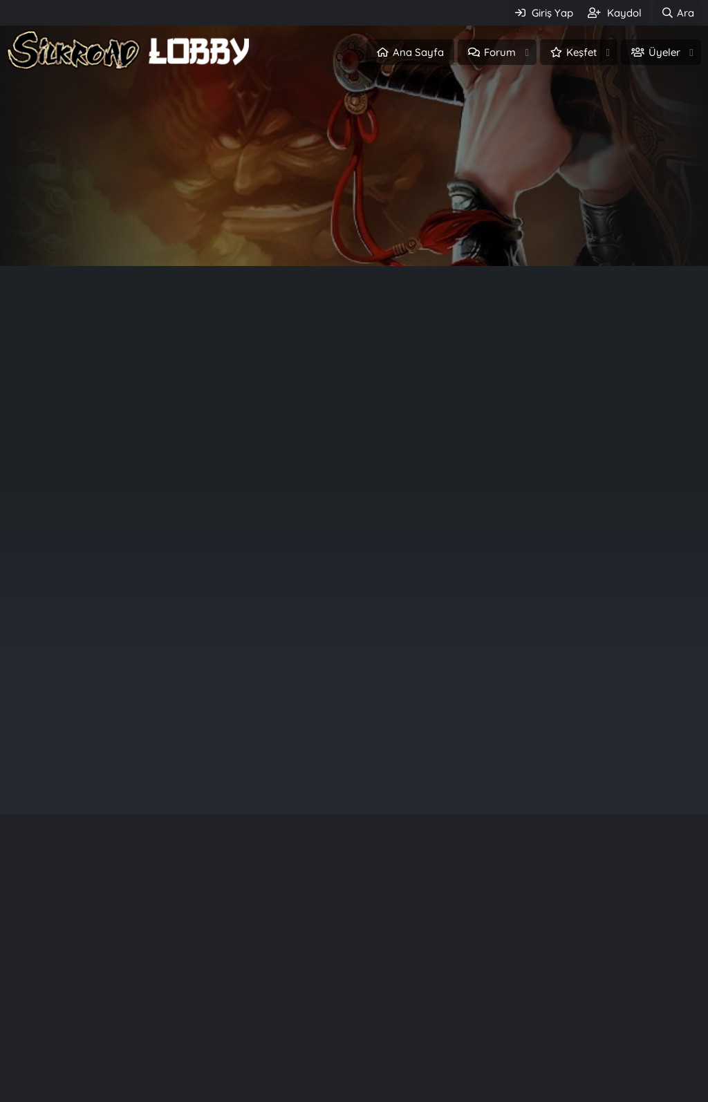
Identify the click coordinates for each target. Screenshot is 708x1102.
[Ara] (677, 13)
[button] (527, 52)
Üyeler (664, 52)
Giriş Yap (294, 234)
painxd (620, 592)
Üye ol (412, 234)
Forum (500, 52)
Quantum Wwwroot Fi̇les (565, 1032)
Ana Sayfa (418, 52)
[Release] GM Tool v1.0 (558, 1081)
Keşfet (581, 52)
